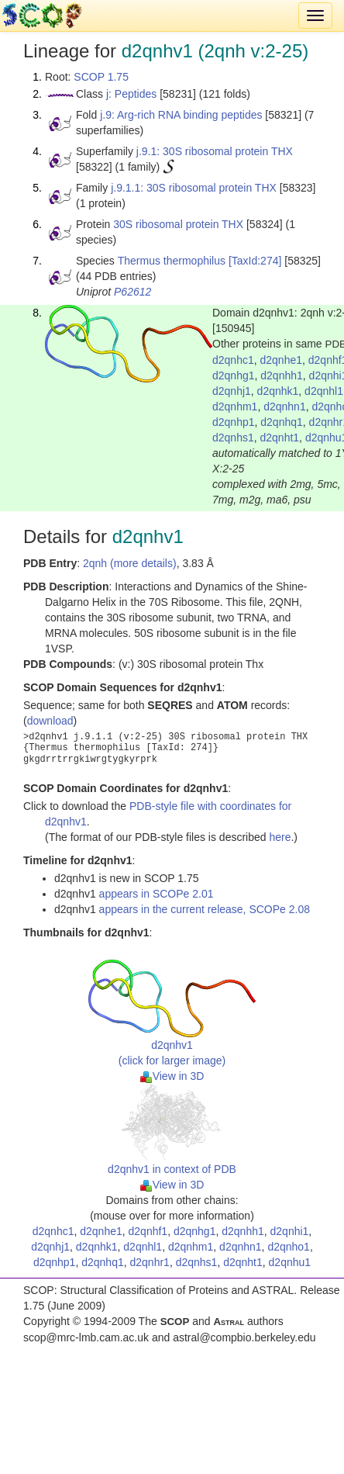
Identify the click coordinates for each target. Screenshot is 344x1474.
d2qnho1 (288, 1246)
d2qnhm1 (234, 406)
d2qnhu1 (290, 1262)
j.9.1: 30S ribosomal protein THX (214, 151)
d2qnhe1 (281, 360)
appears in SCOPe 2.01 (156, 894)
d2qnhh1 (281, 375)
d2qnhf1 (148, 1231)
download (50, 721)
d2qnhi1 (289, 1231)
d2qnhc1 (233, 360)
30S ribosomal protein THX (178, 224)
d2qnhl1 (323, 391)
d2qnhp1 (233, 422)
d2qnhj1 (231, 391)
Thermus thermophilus (171, 260)
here (280, 837)
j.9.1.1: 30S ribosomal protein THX (194, 188)
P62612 (132, 291)
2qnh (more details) (130, 563)
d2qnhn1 (284, 406)
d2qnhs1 (233, 437)
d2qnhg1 (233, 375)
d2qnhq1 (281, 422)
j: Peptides (131, 94)
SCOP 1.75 (101, 77)
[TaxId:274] (255, 260)
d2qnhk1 (278, 391)
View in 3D (172, 1076)
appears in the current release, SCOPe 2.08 (204, 909)
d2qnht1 (280, 437)
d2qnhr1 (150, 1262)
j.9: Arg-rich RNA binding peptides (181, 115)
